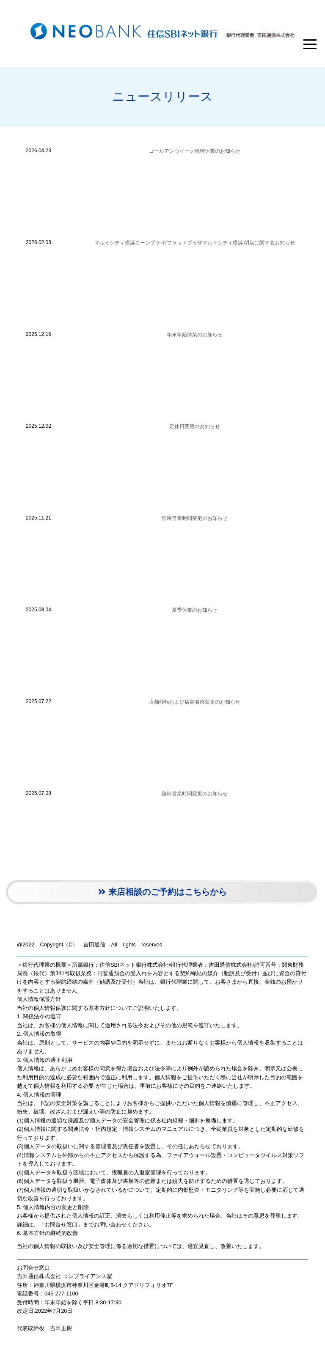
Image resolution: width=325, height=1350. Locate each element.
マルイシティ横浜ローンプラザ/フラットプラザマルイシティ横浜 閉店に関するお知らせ (194, 243)
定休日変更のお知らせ (194, 426)
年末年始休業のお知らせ (195, 335)
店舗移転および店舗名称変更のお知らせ (194, 702)
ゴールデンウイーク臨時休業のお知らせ (194, 151)
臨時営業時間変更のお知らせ (195, 518)
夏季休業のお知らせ (195, 610)
